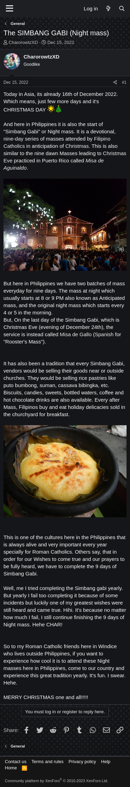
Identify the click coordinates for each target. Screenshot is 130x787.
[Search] (122, 8)
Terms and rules (47, 761)
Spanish (104, 334)
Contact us (15, 761)
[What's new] (108, 8)
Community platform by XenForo (56, 781)
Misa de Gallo (76, 334)
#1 (124, 82)
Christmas (77, 146)
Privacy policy (82, 761)
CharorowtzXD (23, 42)
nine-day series (21, 139)
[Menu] (9, 8)
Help (106, 761)
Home (11, 767)
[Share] (115, 83)
